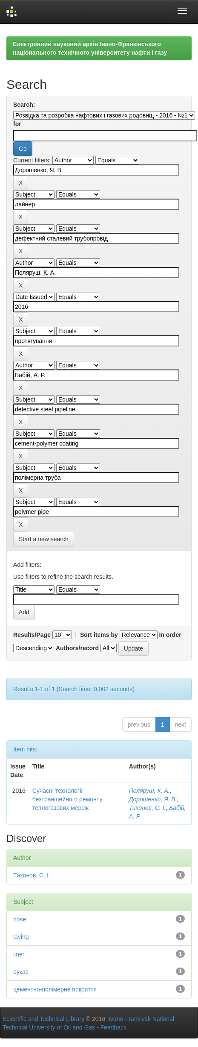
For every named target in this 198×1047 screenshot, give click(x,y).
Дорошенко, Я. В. (153, 799)
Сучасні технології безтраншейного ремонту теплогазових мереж (67, 799)
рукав (21, 971)
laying (21, 936)
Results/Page (32, 634)
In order (170, 634)
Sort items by (99, 634)
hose (19, 919)
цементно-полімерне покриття (55, 989)
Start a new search (44, 539)
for (17, 123)
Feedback (113, 1027)
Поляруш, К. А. (149, 790)
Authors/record (77, 648)
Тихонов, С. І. (147, 807)
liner (18, 954)
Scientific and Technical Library (43, 1018)
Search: (24, 104)
